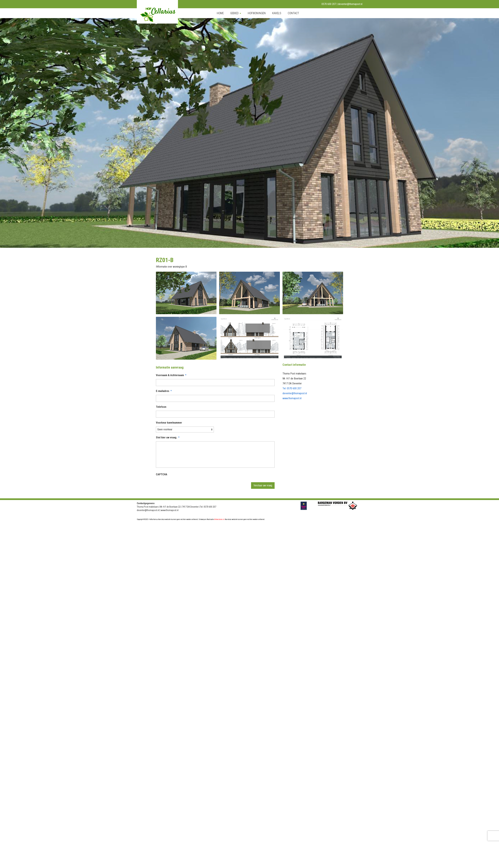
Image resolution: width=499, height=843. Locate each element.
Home (220, 13)
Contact (293, 13)
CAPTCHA (161, 474)
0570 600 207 (329, 4)
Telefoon (161, 406)
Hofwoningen (257, 13)
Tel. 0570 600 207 (292, 388)
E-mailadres (164, 391)
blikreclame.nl (219, 519)
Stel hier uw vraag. (167, 437)
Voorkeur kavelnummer (169, 422)
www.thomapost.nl (292, 398)
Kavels (276, 13)
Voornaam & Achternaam (171, 375)
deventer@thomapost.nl (350, 4)
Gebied (234, 13)
